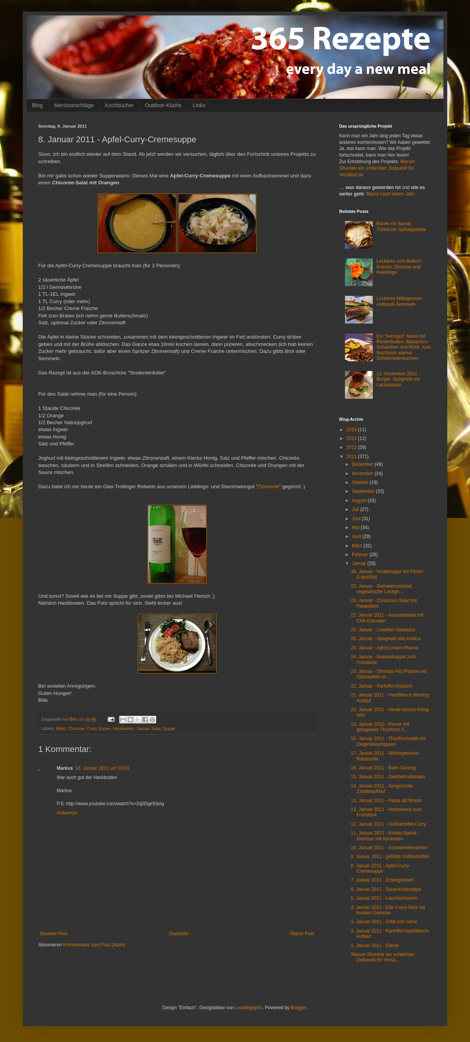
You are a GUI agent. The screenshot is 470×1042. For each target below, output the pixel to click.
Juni (357, 518)
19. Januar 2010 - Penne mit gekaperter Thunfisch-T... (380, 727)
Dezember (363, 464)
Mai (356, 527)
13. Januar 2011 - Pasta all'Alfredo (386, 800)
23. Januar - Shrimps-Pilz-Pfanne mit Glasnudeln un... (388, 674)
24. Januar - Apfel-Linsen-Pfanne (384, 648)
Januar (142, 728)
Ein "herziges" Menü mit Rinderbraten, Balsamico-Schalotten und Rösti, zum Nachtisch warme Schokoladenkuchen (404, 347)
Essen (104, 728)
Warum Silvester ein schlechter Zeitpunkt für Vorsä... (382, 957)
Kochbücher (119, 105)
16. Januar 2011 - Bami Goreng (383, 768)
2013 (352, 438)
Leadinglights (248, 1007)
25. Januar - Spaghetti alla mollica (386, 638)
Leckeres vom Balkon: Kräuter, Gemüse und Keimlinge (399, 266)
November (363, 473)
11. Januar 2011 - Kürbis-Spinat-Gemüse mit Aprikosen (384, 835)
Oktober (361, 482)
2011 (352, 456)
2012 (352, 447)
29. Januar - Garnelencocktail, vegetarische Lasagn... (382, 588)
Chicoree (76, 728)
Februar (360, 554)
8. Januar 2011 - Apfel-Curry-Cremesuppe (381, 868)
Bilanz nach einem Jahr (390, 194)
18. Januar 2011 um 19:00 (102, 768)
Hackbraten (123, 728)
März (357, 545)
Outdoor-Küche (163, 105)
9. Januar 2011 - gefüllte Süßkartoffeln (390, 856)
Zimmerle (268, 486)
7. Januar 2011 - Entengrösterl (382, 880)
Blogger (298, 1007)
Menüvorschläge (74, 105)
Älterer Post (302, 933)
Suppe (169, 728)
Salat (156, 728)
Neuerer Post (54, 933)
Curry (92, 728)
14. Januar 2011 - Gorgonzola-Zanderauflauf (382, 788)
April (357, 536)
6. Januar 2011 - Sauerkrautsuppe (386, 889)
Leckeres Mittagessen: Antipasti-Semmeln (400, 301)
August (360, 500)
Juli (356, 509)
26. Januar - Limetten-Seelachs (383, 629)
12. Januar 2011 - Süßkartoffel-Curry (388, 824)
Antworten (67, 813)
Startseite (179, 933)
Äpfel (61, 728)
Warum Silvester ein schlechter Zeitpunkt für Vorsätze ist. (377, 168)
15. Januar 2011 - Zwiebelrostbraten (388, 776)
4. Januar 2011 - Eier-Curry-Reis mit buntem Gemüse (388, 910)
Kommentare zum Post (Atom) (94, 945)
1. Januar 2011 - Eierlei (375, 945)
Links (199, 105)
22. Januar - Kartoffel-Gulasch (382, 686)
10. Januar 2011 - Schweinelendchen (389, 847)
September (364, 491)
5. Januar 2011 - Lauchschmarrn (384, 898)
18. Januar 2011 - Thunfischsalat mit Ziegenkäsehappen (388, 741)
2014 (352, 429)
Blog (37, 105)
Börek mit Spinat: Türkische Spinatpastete (401, 226)
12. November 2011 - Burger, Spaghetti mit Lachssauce (398, 379)
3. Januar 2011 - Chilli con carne (384, 921)
